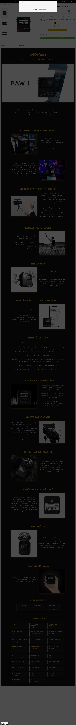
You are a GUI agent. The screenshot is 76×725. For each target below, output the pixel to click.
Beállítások (34, 9)
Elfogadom (42, 9)
